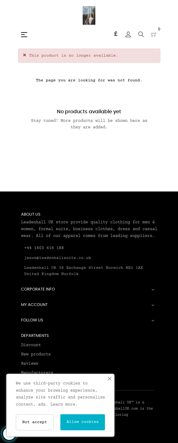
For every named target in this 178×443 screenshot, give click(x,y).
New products (36, 354)
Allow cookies (83, 422)
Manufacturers (37, 373)
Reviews (29, 363)
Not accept (34, 422)
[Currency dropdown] (116, 34)
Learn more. (64, 404)
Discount (31, 345)
